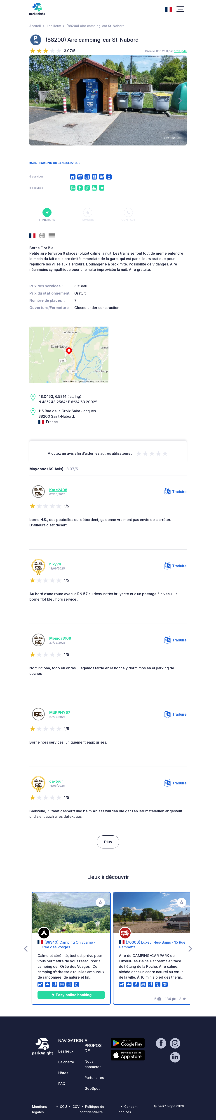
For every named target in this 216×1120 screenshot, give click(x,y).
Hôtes (63, 1073)
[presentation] (36, 100)
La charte (66, 1062)
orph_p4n (180, 51)
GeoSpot (92, 1088)
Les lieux (54, 26)
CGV (76, 1106)
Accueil (35, 26)
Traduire (175, 491)
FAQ (62, 1083)
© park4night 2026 (169, 1106)
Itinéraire (47, 214)
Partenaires (94, 1077)
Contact (128, 214)
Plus (108, 842)
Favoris (88, 214)
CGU (63, 1106)
